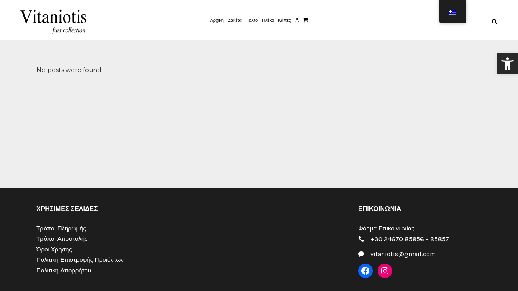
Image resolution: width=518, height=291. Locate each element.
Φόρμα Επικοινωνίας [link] (386, 228)
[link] (507, 63)
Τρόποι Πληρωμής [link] (61, 228)
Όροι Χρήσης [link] (54, 249)
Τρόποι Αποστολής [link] (61, 238)
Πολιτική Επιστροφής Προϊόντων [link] (80, 260)
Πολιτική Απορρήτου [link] (63, 270)
